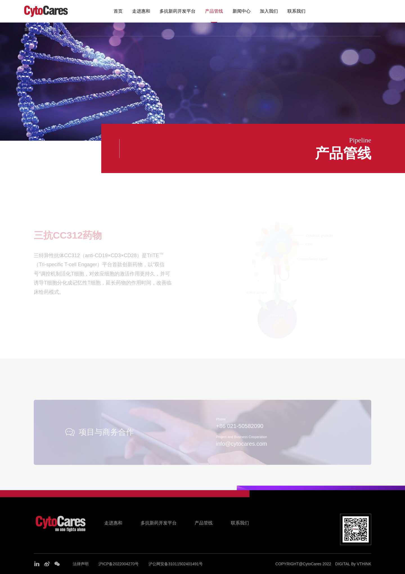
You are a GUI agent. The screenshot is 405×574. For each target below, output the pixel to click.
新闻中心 (242, 11)
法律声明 (81, 564)
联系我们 (296, 11)
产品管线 (214, 11)
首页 (118, 11)
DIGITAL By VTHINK (353, 564)
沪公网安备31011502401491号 (175, 564)
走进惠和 (141, 11)
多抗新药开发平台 (177, 11)
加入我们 (269, 11)
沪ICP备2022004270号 (118, 564)
